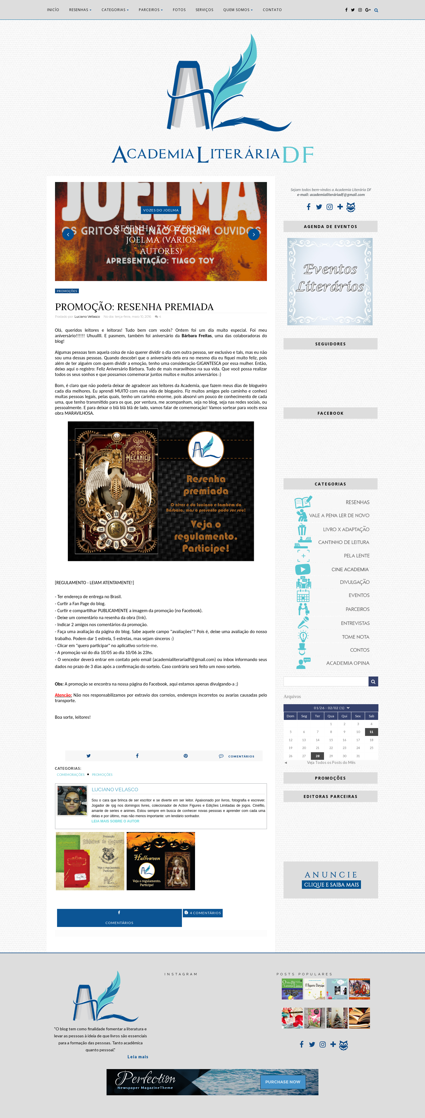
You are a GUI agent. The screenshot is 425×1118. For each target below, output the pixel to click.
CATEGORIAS (115, 9)
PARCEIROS (151, 9)
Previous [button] (68, 234)
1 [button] (152, 278)
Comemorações (70, 774)
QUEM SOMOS (238, 9)
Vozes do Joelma (161, 210)
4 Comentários (203, 913)
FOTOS (179, 9)
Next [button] (254, 234)
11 (371, 732)
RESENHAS (80, 9)
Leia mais (138, 1056)
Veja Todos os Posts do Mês (331, 762)
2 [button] (161, 278)
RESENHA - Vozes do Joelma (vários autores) (161, 240)
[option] (161, 231)
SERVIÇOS (204, 9)
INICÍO (53, 9)
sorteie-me (146, 645)
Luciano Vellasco (87, 317)
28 (317, 756)
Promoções (67, 291)
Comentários (236, 755)
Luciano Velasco (115, 789)
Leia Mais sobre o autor (115, 821)
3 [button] (170, 278)
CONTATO (272, 9)
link (141, 617)
